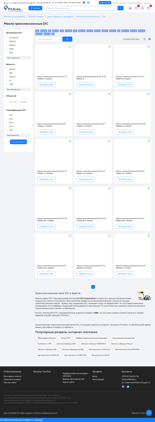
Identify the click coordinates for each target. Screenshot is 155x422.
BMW (11, 49)
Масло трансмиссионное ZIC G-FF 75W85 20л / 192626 (91, 219)
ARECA (12, 45)
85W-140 (39, 34)
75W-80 (90, 31)
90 (53, 34)
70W (11, 84)
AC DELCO (13, 38)
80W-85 (133, 31)
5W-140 (12, 69)
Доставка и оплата (12, 376)
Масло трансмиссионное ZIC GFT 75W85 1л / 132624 (51, 125)
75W (75, 31)
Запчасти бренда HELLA (121, 344)
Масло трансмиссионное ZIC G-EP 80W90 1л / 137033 (131, 267)
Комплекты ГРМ (44, 344)
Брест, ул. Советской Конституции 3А (19, 3)
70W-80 (68, 31)
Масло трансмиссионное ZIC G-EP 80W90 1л (91, 77)
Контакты (147, 3)
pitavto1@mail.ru (129, 379)
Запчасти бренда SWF (66, 344)
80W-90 (142, 31)
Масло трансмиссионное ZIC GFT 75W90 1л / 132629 (90, 125)
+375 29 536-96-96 (43, 3)
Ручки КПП (65, 338)
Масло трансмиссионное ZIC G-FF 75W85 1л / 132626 (52, 77)
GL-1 (11, 115)
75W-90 (105, 31)
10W (10, 73)
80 (119, 31)
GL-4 (11, 126)
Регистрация (98, 379)
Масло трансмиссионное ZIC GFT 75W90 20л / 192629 (51, 267)
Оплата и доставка (119, 3)
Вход (94, 376)
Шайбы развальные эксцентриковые (91, 338)
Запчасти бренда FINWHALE (93, 344)
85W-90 (47, 34)
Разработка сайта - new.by (141, 413)
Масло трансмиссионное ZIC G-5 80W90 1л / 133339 (90, 267)
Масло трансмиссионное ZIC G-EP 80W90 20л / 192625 (52, 219)
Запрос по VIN (105, 3)
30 (10, 80)
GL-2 (11, 119)
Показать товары (18, 142)
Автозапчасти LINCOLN (99, 349)
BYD (11, 53)
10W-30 (12, 77)
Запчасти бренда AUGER (73, 349)
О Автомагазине (12, 371)
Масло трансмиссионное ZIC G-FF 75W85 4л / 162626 (52, 172)
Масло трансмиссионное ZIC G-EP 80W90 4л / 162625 (131, 125)
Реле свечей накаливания (123, 338)
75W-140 (82, 31)
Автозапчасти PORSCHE (48, 355)
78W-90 (112, 31)
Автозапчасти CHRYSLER (75, 355)
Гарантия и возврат (135, 3)
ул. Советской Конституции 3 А (136, 382)
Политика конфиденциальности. (46, 413)
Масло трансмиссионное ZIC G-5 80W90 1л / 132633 (130, 77)
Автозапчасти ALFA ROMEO (127, 349)
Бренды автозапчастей (73, 379)
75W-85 (97, 31)
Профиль (97, 371)
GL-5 (11, 130)
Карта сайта (68, 382)
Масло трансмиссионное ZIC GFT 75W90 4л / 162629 (130, 172)
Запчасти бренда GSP (47, 349)
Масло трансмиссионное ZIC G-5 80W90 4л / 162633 (90, 172)
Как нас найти (10, 382)
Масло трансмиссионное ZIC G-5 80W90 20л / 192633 (130, 219)
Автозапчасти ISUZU (101, 355)
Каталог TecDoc (42, 371)
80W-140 (125, 31)
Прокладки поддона (47, 338)
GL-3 (11, 122)
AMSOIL (12, 41)
